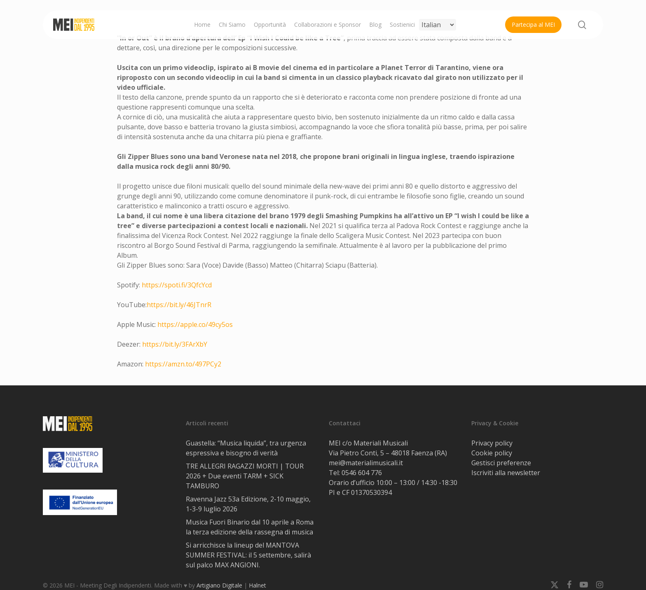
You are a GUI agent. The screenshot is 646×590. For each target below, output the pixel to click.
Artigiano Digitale (219, 585)
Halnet (257, 585)
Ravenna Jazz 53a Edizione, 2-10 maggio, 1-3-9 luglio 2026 (248, 503)
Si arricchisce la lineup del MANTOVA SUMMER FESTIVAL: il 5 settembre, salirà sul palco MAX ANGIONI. (248, 555)
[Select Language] (437, 24)
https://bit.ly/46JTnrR (179, 304)
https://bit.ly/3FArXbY (174, 344)
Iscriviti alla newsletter (505, 472)
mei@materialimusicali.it (366, 462)
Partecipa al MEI (533, 24)
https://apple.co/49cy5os (195, 324)
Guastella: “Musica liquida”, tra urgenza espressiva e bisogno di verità (246, 447)
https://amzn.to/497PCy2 (183, 363)
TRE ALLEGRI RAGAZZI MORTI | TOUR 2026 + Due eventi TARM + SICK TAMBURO (245, 476)
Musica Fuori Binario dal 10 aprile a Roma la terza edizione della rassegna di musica (250, 527)
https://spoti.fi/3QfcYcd (177, 284)
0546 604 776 (362, 472)
